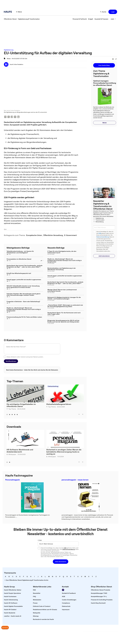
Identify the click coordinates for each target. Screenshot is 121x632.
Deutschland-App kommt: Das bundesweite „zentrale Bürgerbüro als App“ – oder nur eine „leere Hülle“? (24, 266)
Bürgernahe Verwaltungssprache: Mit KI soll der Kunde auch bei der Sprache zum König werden (63, 321)
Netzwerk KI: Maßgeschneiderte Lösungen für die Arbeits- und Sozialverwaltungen (64, 298)
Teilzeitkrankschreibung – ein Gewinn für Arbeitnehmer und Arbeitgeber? (20, 252)
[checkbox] (5, 357)
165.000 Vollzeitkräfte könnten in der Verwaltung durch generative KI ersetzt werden (23, 286)
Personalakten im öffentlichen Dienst (19, 259)
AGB (99, 233)
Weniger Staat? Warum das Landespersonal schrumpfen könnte (62, 290)
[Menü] (19, 11)
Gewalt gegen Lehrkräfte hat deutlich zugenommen (24, 279)
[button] (112, 12)
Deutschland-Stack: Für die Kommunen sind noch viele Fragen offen (64, 313)
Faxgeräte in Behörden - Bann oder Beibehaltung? (23, 301)
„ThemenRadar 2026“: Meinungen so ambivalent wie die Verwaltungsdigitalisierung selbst (65, 305)
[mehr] (113, 19)
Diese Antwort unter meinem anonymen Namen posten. (25, 357)
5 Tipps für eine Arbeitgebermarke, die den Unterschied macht (61, 252)
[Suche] (103, 11)
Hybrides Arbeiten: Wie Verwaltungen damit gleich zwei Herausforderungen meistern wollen (23, 294)
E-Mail (40, 540)
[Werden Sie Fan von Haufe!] (63, 590)
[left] (79, 414)
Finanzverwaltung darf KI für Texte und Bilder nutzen (24, 317)
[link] (10, 19)
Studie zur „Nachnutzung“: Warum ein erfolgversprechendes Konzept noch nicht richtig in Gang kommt (24, 309)
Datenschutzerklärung (102, 237)
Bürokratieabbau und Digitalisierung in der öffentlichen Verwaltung (61, 269)
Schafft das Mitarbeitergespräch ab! (19, 273)
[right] (83, 414)
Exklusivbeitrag (53, 386)
